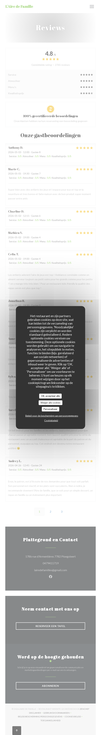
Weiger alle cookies (50, 402)
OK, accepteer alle (50, 396)
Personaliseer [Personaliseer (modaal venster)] (50, 409)
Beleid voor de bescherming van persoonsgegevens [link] (51, 415)
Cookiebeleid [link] (51, 420)
